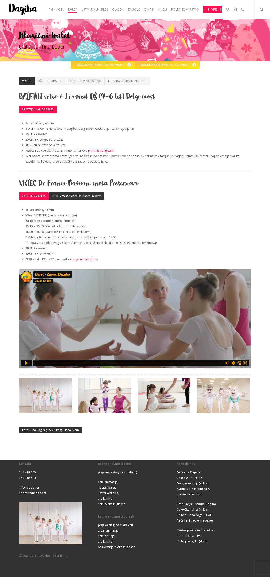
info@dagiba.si (29, 487)
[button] (103, 65)
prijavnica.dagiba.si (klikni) (117, 472)
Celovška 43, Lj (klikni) (192, 509)
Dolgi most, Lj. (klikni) (192, 483)
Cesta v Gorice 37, (190, 478)
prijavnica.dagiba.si (100, 150)
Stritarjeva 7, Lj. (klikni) (192, 541)
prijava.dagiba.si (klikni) (115, 525)
